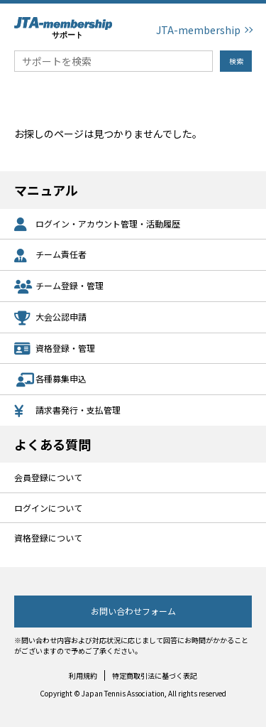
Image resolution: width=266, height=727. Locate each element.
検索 (236, 60)
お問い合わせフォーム (133, 611)
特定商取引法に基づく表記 (154, 675)
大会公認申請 (50, 318)
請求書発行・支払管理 (67, 411)
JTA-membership (198, 30)
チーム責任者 (50, 255)
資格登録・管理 (54, 349)
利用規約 (83, 675)
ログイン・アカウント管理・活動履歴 (97, 224)
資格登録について (48, 538)
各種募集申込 (50, 379)
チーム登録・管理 (59, 286)
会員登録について (48, 477)
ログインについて (48, 508)
